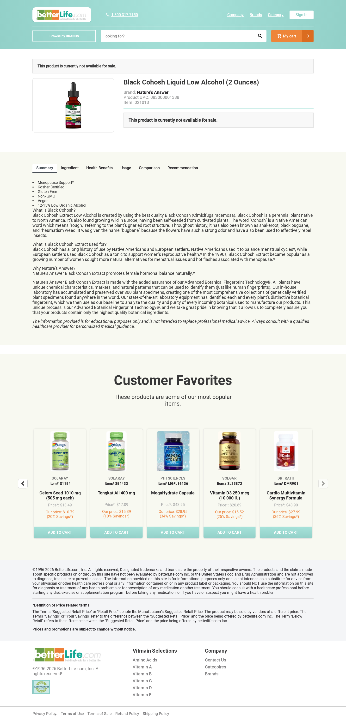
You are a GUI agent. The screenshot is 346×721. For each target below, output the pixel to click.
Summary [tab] (44, 168)
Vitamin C (142, 680)
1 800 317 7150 (122, 14)
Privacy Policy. (44, 713)
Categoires (215, 666)
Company (235, 14)
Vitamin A (142, 666)
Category (276, 14)
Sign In (302, 14)
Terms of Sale (99, 713)
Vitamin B (142, 673)
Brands (256, 14)
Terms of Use (72, 713)
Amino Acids (145, 659)
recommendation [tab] (182, 168)
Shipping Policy (156, 713)
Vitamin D (142, 687)
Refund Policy (127, 713)
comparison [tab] (149, 168)
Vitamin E (142, 694)
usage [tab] (125, 168)
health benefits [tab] (99, 168)
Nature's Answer (153, 92)
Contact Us (215, 659)
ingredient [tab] (70, 168)
